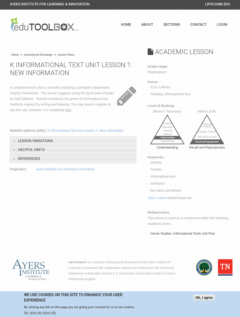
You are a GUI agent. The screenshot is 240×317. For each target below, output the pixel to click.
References (29, 159)
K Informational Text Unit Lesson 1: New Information (86, 130)
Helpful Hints (31, 150)
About (147, 24)
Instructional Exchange (38, 54)
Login (222, 24)
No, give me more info (40, 312)
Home (126, 24)
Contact (198, 24)
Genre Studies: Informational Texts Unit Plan (182, 233)
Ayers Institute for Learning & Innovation (50, 4)
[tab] (73, 140)
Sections (171, 24)
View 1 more (157, 198)
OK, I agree (204, 297)
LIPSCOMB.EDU (217, 4)
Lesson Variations (35, 141)
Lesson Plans (65, 54)
